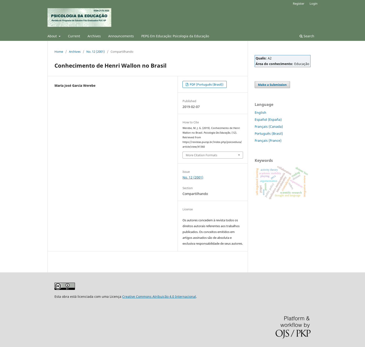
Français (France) (268, 140)
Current (74, 36)
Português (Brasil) (269, 133)
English (260, 112)
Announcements (121, 36)
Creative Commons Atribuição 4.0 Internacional (159, 296)
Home (58, 51)
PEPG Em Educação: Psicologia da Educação (175, 36)
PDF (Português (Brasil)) (206, 84)
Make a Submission (272, 85)
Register (298, 3)
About (52, 36)
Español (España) (268, 119)
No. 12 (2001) (95, 51)
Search (307, 36)
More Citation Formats (201, 155)
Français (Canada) (269, 126)
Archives (94, 36)
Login (314, 3)
